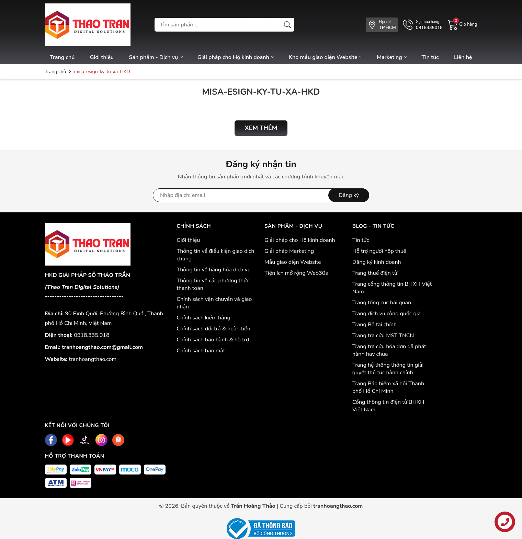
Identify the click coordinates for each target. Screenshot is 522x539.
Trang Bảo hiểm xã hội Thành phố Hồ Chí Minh (388, 387)
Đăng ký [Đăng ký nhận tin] (349, 195)
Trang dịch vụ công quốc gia (386, 313)
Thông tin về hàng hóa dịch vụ (214, 269)
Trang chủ (62, 57)
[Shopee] (118, 440)
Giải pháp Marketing (289, 251)
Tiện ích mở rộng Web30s (296, 273)
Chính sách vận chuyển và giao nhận (214, 302)
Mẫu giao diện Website (292, 262)
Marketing (392, 57)
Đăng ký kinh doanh (376, 262)
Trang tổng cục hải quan (381, 302)
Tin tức (430, 57)
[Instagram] (101, 440)
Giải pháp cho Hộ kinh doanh (236, 57)
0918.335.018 (91, 335)
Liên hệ (463, 57)
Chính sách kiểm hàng (203, 317)
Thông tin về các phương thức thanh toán (213, 284)
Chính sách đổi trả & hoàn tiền (213, 328)
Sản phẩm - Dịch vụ (156, 57)
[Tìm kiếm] (287, 25)
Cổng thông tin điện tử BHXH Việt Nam (388, 405)
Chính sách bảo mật (201, 350)
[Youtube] (68, 440)
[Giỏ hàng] (462, 24)
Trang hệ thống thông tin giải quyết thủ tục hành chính (387, 368)
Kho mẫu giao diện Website (325, 57)
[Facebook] (51, 440)
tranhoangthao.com (93, 359)
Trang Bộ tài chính (374, 324)
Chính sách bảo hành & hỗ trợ (213, 339)
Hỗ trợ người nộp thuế (379, 251)
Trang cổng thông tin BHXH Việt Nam (392, 287)
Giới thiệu (102, 57)
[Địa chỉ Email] (261, 195)
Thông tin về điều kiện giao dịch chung (215, 254)
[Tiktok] (85, 440)
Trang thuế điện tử (374, 273)
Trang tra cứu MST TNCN (383, 335)
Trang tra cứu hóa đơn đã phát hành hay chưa (389, 350)
